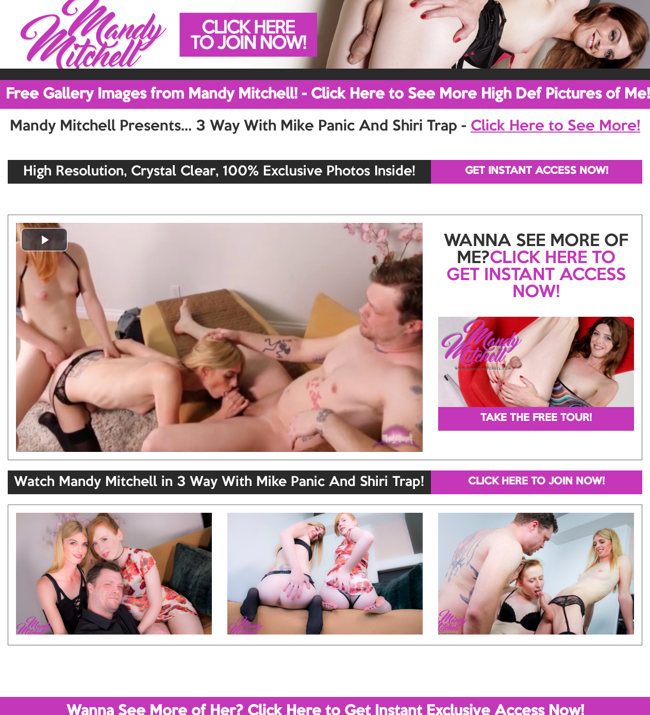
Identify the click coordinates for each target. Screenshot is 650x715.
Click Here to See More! (555, 126)
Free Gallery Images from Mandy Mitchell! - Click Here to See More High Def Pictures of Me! (328, 94)
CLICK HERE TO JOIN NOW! (536, 481)
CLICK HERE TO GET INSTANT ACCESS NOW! (536, 275)
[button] (44, 239)
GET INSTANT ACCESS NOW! (536, 171)
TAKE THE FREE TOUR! (536, 418)
